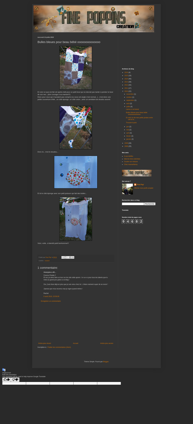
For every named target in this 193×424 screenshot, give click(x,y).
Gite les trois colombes (132, 159)
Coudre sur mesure (131, 162)
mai (127, 130)
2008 (127, 146)
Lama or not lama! (132, 109)
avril (128, 133)
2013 (127, 82)
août (128, 103)
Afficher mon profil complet (143, 188)
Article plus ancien (106, 343)
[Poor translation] (15, 379)
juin (127, 127)
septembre (130, 100)
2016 (127, 72)
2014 (127, 79)
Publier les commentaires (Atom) (59, 347)
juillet (128, 107)
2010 (127, 91)
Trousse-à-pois (131, 123)
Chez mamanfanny (131, 164)
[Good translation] (6, 379)
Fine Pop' (140, 185)
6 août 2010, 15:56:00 (51, 296)
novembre (130, 94)
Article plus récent (44, 343)
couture (47, 260)
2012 (127, 85)
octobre (129, 97)
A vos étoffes (128, 156)
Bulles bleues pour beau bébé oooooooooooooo (136, 113)
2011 (127, 88)
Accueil (75, 343)
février (128, 136)
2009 (127, 143)
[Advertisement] (76, 322)
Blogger (106, 362)
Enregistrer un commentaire (51, 301)
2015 (127, 75)
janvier (129, 139)
